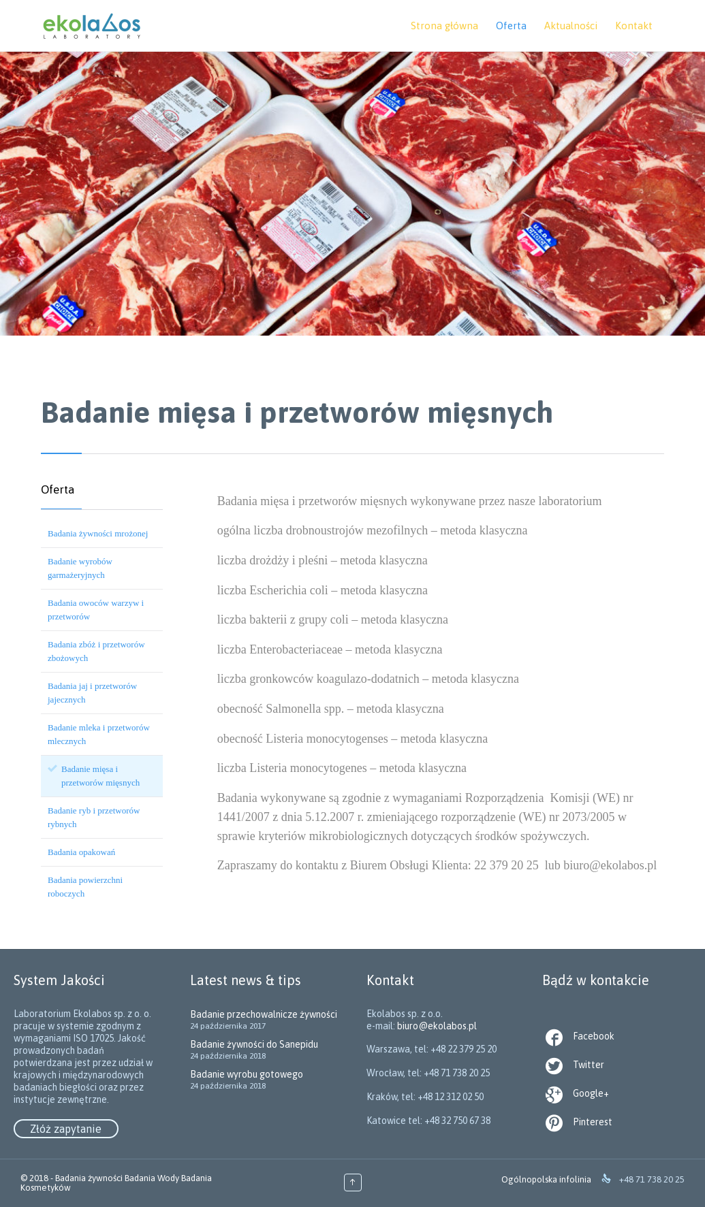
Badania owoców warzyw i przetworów (96, 610)
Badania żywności (89, 1178)
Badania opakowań (81, 852)
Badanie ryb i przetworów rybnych (94, 817)
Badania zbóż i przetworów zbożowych (96, 651)
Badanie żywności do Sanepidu (254, 1044)
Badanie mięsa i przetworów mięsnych (100, 776)
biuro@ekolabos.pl (441, 1073)
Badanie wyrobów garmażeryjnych (80, 568)
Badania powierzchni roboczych (85, 887)
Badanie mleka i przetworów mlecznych (99, 734)
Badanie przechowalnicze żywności (263, 1014)
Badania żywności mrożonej (98, 533)
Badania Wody (152, 1178)
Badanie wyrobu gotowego (246, 1074)
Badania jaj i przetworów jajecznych (92, 693)
